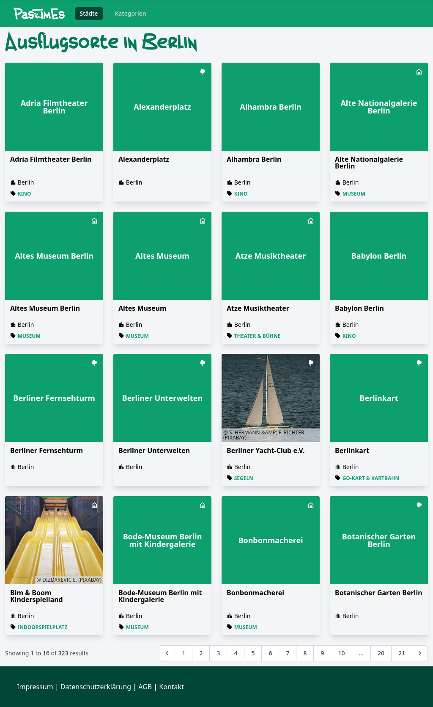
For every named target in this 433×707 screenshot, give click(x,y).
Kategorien (130, 13)
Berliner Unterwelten (154, 450)
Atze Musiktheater (258, 308)
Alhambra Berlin (254, 159)
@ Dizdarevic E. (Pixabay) (68, 579)
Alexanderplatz (143, 159)
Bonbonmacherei (255, 592)
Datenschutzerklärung (95, 686)
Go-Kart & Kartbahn (371, 478)
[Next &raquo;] (420, 653)
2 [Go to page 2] (201, 653)
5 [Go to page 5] (253, 653)
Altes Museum (142, 308)
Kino (24, 193)
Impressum (35, 686)
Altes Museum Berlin (45, 308)
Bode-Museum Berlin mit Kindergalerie (160, 596)
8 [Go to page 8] (305, 653)
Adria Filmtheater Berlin (50, 159)
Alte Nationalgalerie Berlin (369, 163)
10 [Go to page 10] (341, 653)
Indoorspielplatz (43, 627)
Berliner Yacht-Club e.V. (266, 450)
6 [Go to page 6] (270, 653)
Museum (354, 193)
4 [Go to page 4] (235, 653)
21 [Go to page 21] (401, 653)
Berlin (26, 182)
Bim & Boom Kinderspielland (36, 596)
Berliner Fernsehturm (46, 450)
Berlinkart (352, 450)
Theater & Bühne (257, 336)
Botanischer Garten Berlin (378, 592)
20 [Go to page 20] (381, 653)
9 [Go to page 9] (322, 653)
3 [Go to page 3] (218, 653)
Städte (89, 13)
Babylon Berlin (359, 308)
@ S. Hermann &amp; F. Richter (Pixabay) (263, 435)
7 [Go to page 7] (287, 653)
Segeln (243, 478)
